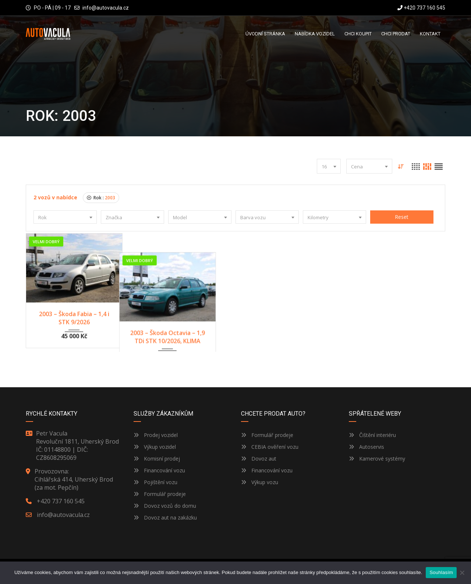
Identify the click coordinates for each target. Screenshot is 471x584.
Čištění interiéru (372, 433)
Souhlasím (441, 572)
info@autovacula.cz (105, 8)
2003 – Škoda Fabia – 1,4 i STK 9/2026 (74, 318)
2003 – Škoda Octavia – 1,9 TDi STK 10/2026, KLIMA (182, 318)
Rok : (101, 198)
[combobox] (329, 166)
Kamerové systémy (377, 457)
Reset (401, 216)
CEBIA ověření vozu (274, 445)
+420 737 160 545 (421, 8)
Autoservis (366, 445)
